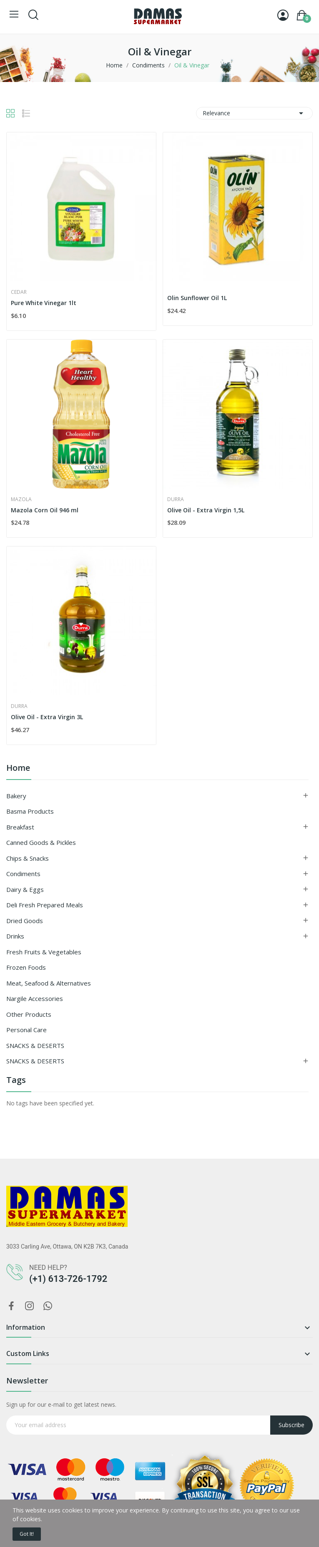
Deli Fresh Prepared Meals (44, 905)
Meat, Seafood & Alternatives (48, 983)
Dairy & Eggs (25, 889)
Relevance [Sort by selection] (254, 113)
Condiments (23, 873)
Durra (175, 499)
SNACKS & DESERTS (35, 1045)
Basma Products (30, 811)
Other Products (28, 1014)
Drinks (15, 936)
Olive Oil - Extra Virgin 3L (47, 717)
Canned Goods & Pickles (41, 842)
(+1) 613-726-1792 (68, 1279)
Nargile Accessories (34, 998)
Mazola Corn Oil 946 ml (44, 510)
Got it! (27, 1533)
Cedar (19, 292)
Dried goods (24, 920)
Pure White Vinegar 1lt (43, 303)
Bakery (16, 796)
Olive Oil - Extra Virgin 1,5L (205, 510)
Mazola (21, 499)
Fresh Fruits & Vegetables (43, 952)
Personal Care (26, 1030)
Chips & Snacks (27, 858)
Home (18, 768)
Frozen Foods (26, 967)
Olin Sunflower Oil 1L (197, 298)
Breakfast (20, 827)
